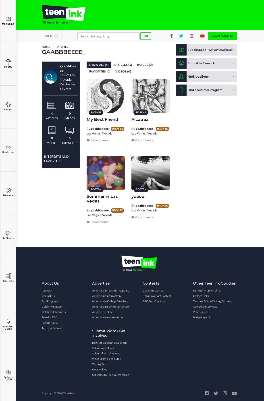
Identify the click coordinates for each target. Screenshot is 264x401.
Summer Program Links (207, 290)
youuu (137, 196)
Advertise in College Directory (110, 301)
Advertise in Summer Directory (110, 306)
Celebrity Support (52, 306)
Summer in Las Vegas (102, 199)
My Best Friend (102, 119)
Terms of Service (52, 328)
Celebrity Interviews (54, 312)
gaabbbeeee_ (100, 128)
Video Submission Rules (106, 358)
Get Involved (99, 369)
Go (145, 36)
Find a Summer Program (199, 90)
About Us (47, 290)
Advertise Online (102, 312)
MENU (51, 36)
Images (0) (145, 64)
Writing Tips (99, 364)
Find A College (192, 76)
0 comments (97, 140)
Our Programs (50, 301)
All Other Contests (154, 301)
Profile (62, 46)
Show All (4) (99, 64)
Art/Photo (8, 235)
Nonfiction (8, 149)
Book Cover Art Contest (157, 296)
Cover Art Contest (153, 290)
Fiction (8, 106)
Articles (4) (123, 64)
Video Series (200, 312)
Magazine (8, 20)
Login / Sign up (222, 35)
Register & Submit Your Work (109, 342)
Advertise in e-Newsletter (107, 317)
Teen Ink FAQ (50, 317)
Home (46, 46)
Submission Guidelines (106, 353)
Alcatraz (139, 119)
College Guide (8, 375)
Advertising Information (106, 296)
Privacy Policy (50, 322)
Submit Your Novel (103, 348)
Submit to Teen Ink (195, 63)
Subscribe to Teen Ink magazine (110, 374)
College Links (201, 296)
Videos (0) (123, 71)
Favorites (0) (99, 71)
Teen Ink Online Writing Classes (212, 301)
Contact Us (48, 296)
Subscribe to (204, 50)
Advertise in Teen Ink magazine (110, 290)
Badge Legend (201, 317)
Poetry (8, 63)
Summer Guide (8, 324)
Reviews (8, 192)
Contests (8, 278)
